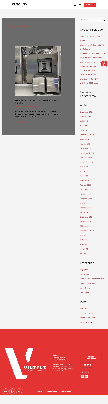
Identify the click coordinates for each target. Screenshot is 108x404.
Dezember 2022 (87, 193)
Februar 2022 (86, 212)
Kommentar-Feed (88, 326)
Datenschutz (52, 400)
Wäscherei (20, 106)
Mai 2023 (84, 180)
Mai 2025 (84, 130)
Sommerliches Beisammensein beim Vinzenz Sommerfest (90, 57)
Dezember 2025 (87, 116)
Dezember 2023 (87, 152)
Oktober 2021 (86, 230)
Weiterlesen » (21, 121)
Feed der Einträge (88, 321)
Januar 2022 (86, 216)
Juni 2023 (84, 175)
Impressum (39, 400)
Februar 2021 (86, 257)
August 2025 (86, 120)
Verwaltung (85, 296)
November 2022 (87, 198)
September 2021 (87, 235)
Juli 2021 (84, 239)
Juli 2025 (84, 125)
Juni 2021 (84, 244)
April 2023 (85, 184)
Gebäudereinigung (88, 291)
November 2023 (87, 157)
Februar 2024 (86, 148)
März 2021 (85, 253)
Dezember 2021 (87, 221)
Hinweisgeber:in (67, 400)
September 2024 (88, 139)
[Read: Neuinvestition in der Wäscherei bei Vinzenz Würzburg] (38, 70)
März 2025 (85, 134)
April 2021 (85, 248)
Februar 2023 (86, 189)
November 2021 (87, 225)
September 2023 (88, 166)
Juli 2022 (84, 207)
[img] (19, 391)
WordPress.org (86, 330)
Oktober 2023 (86, 161)
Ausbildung (85, 278)
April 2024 (85, 143)
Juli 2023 (84, 171)
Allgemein (84, 274)
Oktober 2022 (86, 203)
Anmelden (84, 317)
